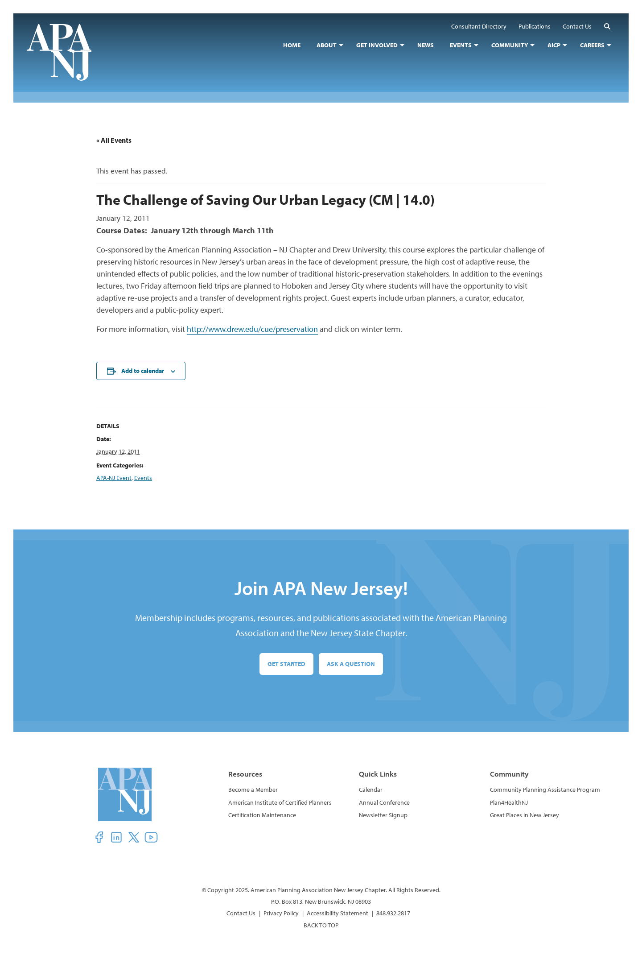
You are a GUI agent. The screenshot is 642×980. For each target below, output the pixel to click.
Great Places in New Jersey (524, 815)
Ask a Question (351, 664)
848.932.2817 (393, 913)
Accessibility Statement (337, 913)
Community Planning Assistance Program (545, 790)
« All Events (114, 140)
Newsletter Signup (383, 815)
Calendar (371, 790)
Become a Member (253, 790)
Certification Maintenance (262, 815)
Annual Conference (384, 802)
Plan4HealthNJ (509, 802)
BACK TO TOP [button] (321, 925)
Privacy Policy (281, 913)
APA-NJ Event (114, 478)
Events (143, 478)
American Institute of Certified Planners (280, 802)
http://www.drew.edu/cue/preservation (252, 329)
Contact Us (240, 913)
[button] (607, 26)
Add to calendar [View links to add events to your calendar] (142, 371)
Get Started (286, 664)
